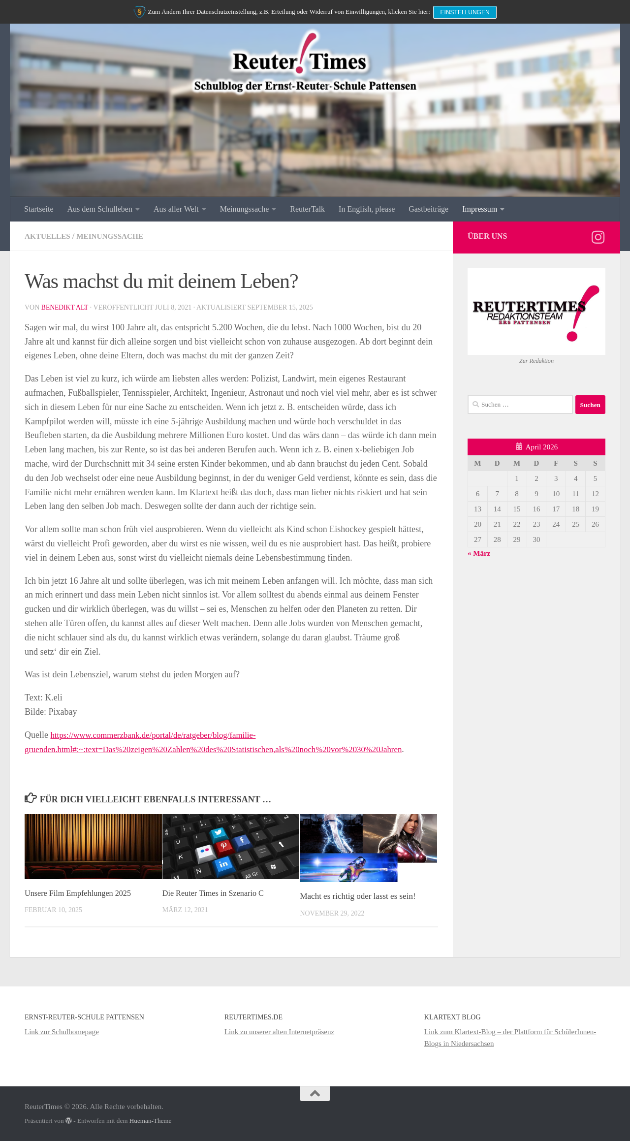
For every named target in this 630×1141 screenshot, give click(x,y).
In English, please (367, 209)
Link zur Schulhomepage (62, 1032)
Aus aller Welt (176, 209)
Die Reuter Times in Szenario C (215, 893)
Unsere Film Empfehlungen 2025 (80, 893)
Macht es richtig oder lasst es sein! (357, 896)
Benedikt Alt (65, 307)
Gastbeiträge (428, 209)
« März (479, 553)
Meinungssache (244, 209)
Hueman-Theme (150, 1120)
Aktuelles (49, 236)
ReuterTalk (307, 209)
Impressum (479, 209)
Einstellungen (466, 10)
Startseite (39, 209)
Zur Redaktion (536, 360)
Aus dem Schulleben (99, 209)
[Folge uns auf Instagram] (598, 237)
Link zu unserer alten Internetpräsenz (279, 1032)
